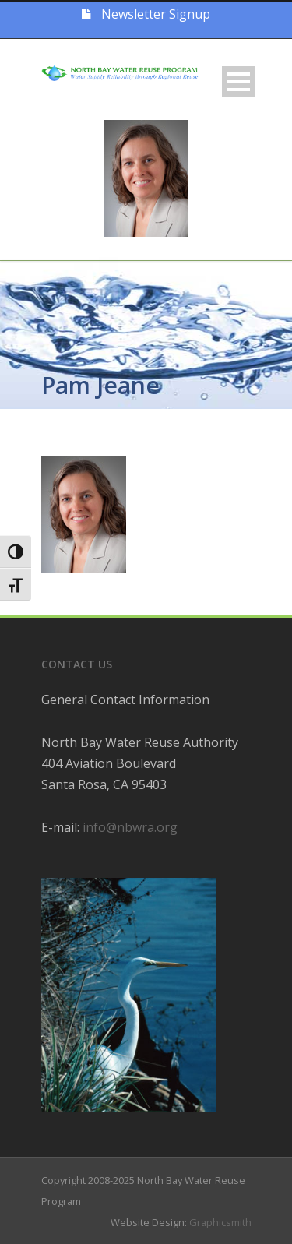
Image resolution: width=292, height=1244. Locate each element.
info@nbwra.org (130, 827)
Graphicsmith (220, 1222)
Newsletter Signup (146, 14)
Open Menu (238, 81)
